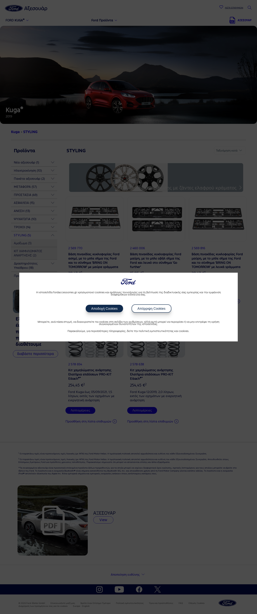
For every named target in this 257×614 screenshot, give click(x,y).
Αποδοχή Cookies (104, 308)
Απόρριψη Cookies (152, 308)
